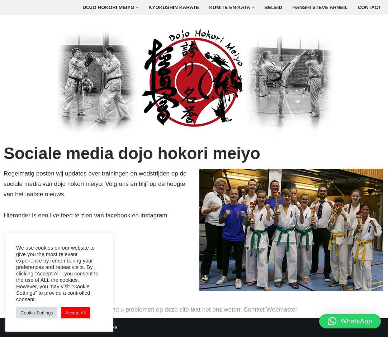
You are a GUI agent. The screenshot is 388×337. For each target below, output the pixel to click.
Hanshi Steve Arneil (319, 7)
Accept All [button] (75, 313)
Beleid (273, 7)
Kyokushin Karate (173, 7)
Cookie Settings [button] (36, 313)
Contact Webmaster (270, 309)
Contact (369, 7)
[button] (137, 7)
